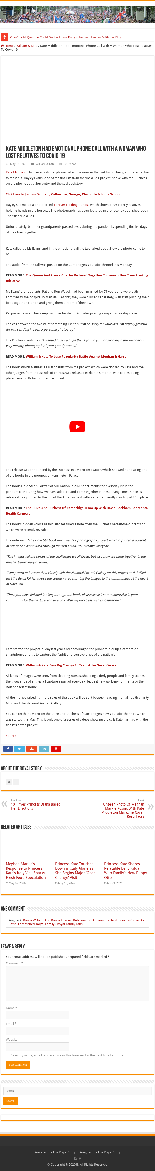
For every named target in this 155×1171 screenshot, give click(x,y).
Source (11, 736)
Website (11, 1039)
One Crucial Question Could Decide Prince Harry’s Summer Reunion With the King (65, 37)
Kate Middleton (17, 172)
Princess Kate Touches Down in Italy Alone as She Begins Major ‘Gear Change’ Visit (75, 871)
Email (11, 1024)
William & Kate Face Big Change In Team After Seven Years (71, 665)
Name (11, 1008)
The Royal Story (64, 1152)
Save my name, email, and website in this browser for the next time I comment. (69, 1055)
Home (7, 46)
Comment (14, 963)
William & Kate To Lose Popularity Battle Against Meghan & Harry (76, 356)
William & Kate (26, 46)
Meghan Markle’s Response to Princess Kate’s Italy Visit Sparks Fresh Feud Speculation (26, 871)
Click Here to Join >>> (63, 194)
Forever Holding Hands (71, 205)
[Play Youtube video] (77, 426)
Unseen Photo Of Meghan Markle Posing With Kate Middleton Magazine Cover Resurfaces (118, 808)
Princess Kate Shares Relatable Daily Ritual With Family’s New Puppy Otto (125, 871)
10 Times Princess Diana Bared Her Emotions (37, 804)
